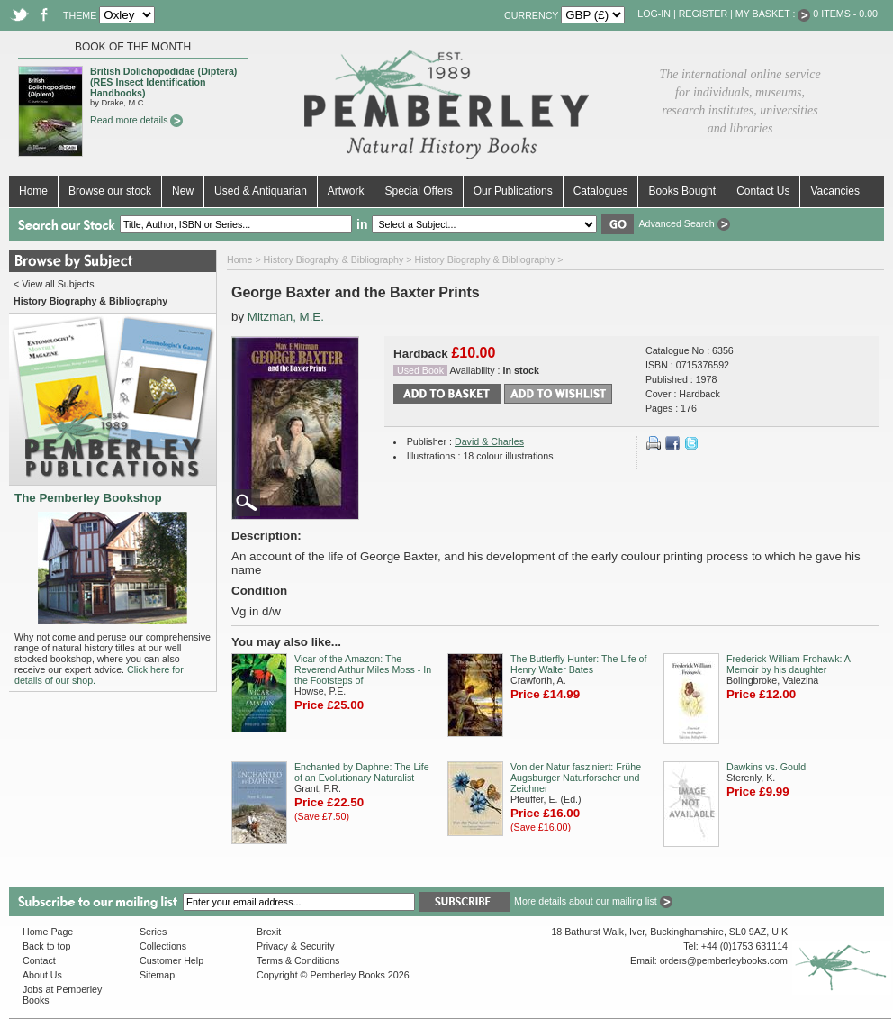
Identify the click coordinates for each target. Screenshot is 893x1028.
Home (33, 191)
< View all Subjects (54, 283)
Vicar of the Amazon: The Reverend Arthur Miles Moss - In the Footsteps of (362, 669)
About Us (42, 974)
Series (153, 931)
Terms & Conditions (298, 960)
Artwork (346, 191)
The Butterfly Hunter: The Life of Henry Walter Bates (578, 664)
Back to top (46, 946)
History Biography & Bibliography (334, 259)
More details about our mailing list (593, 901)
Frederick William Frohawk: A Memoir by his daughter (788, 664)
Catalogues (600, 191)
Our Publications (513, 191)
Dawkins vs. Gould (766, 766)
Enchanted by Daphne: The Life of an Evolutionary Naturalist (361, 772)
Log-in (654, 13)
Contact (39, 960)
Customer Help (171, 960)
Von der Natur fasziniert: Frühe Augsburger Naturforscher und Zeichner (575, 777)
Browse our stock (109, 191)
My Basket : (773, 13)
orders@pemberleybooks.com (724, 960)
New (183, 191)
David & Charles (489, 441)
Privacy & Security (295, 946)
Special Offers (418, 191)
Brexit (269, 931)
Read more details (136, 119)
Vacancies (834, 191)
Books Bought (682, 191)
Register (703, 13)
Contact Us (762, 191)
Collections (163, 946)
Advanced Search (683, 223)
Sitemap (157, 974)
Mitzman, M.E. (286, 316)
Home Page (48, 931)
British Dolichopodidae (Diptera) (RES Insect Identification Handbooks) (163, 82)
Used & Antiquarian (260, 191)
